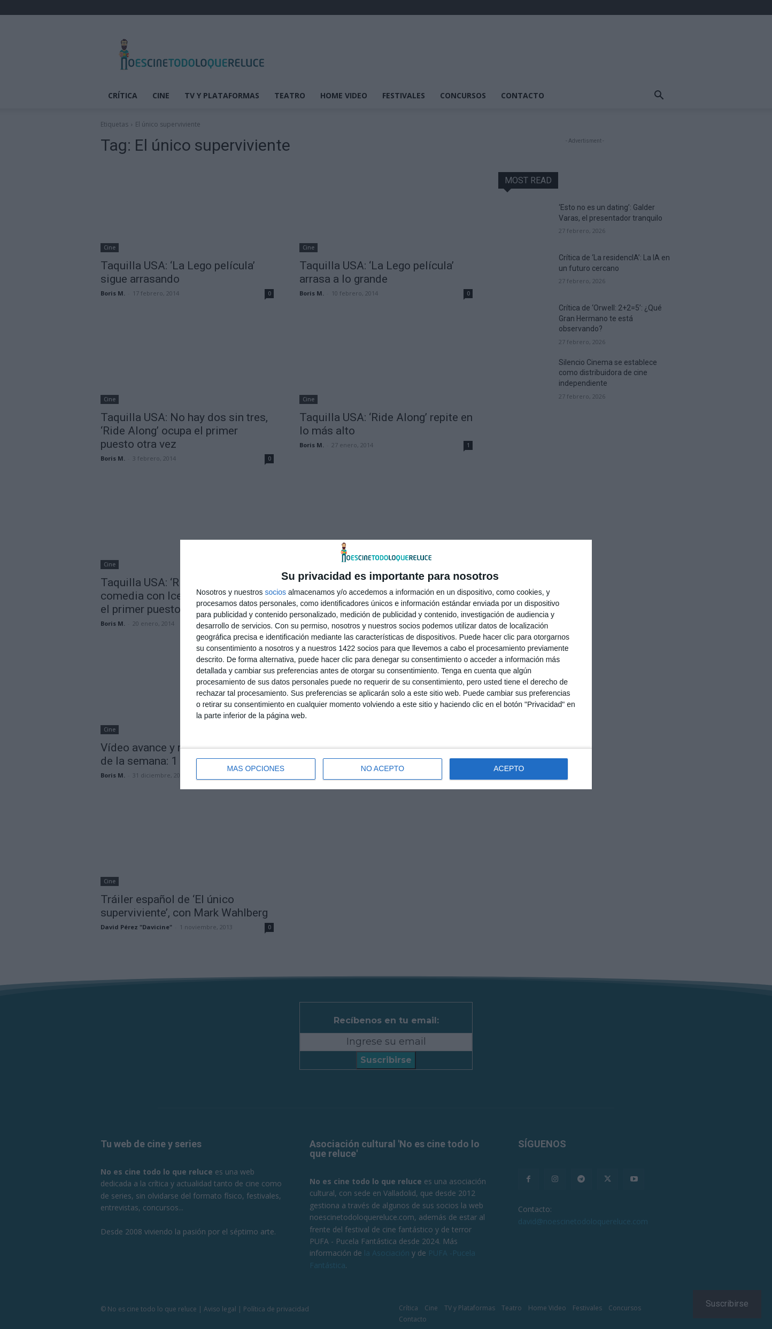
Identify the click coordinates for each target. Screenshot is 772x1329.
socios (275, 592)
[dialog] (386, 664)
